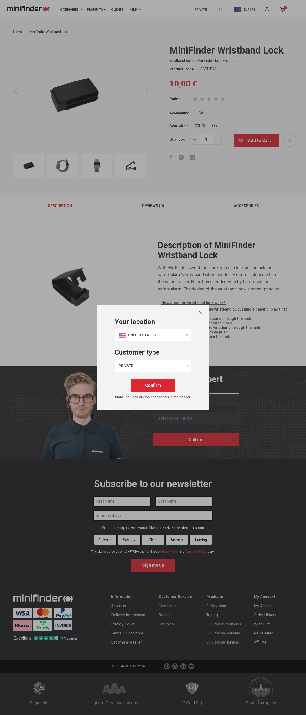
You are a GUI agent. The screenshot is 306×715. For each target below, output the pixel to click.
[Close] (200, 312)
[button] (153, 366)
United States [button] (137, 335)
